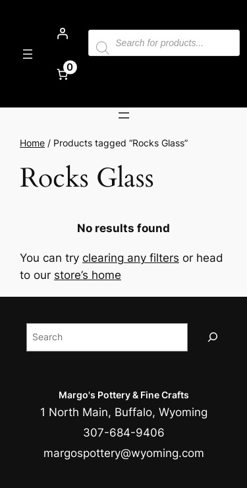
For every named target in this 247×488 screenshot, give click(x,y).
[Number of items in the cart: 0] (62, 74)
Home (32, 142)
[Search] (212, 337)
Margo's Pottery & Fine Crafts (124, 394)
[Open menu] (28, 54)
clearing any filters (130, 257)
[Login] (62, 33)
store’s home (87, 275)
